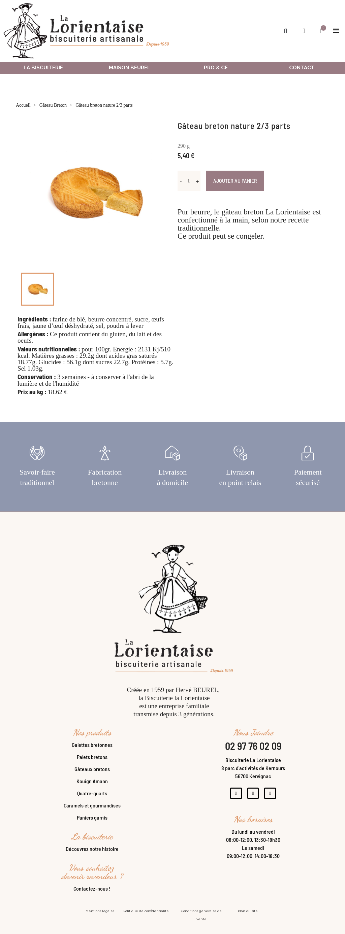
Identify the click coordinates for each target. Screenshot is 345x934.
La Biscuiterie (43, 68)
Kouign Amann (92, 786)
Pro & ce (216, 68)
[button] (285, 30)
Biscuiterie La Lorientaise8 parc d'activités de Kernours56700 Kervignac (253, 773)
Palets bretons (92, 762)
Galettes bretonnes (92, 750)
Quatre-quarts (92, 798)
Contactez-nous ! (92, 893)
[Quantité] (189, 181)
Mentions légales (100, 916)
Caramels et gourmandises (92, 810)
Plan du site (248, 916)
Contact (302, 68)
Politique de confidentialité (146, 916)
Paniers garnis (92, 822)
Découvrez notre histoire (92, 854)
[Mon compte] (304, 30)
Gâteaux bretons (92, 774)
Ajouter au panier (235, 180)
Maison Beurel (129, 68)
